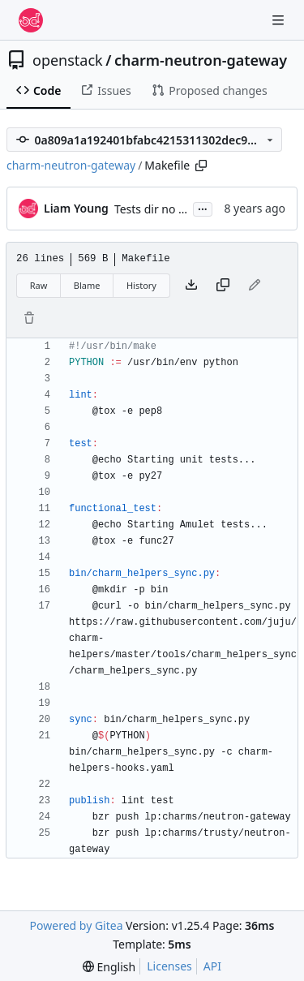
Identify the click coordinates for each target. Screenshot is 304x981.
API (212, 966)
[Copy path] (201, 165)
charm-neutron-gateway (200, 60)
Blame (87, 285)
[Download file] (191, 285)
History (141, 285)
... (203, 207)
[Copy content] (223, 285)
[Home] (31, 20)
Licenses (169, 966)
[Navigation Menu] (279, 19)
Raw (39, 285)
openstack (67, 60)
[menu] (109, 967)
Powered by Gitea (76, 925)
